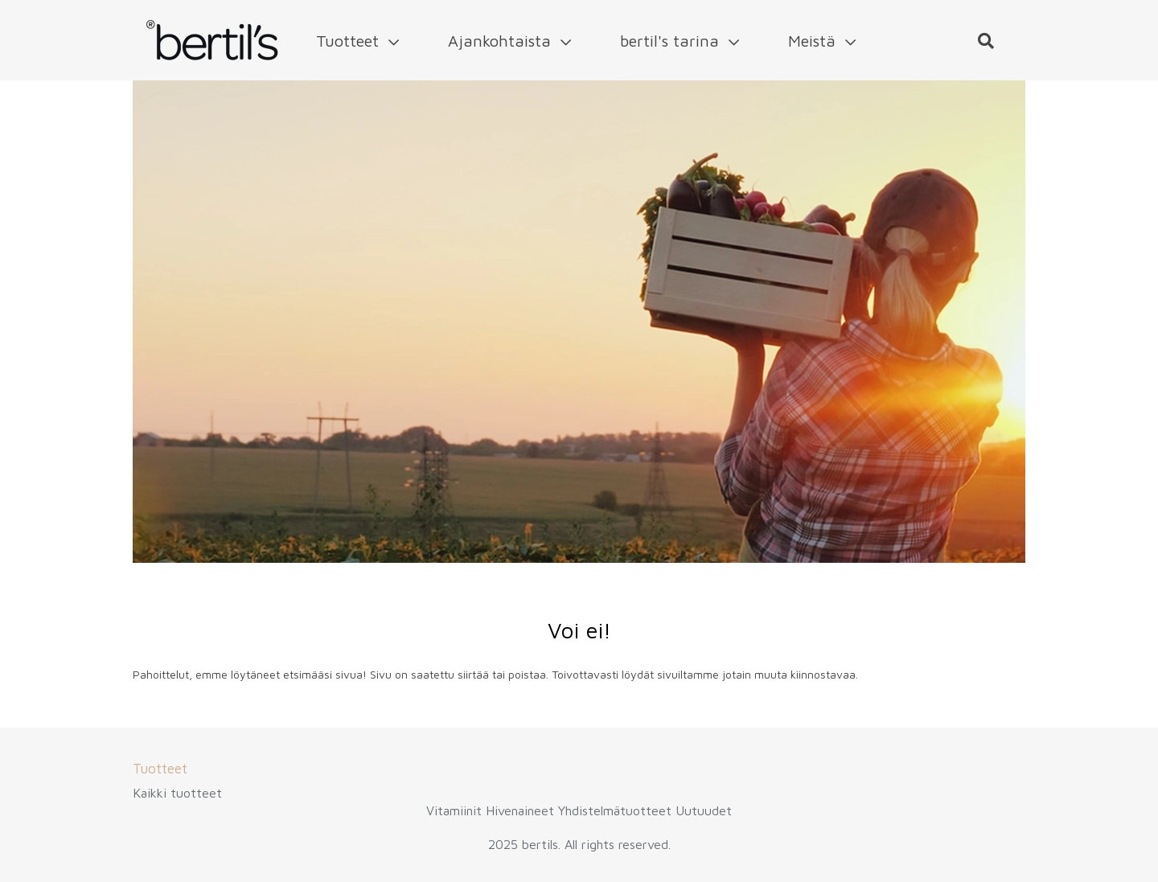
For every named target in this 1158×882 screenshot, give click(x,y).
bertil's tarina (679, 40)
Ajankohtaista (509, 40)
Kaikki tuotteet (177, 793)
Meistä (822, 40)
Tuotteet (357, 40)
